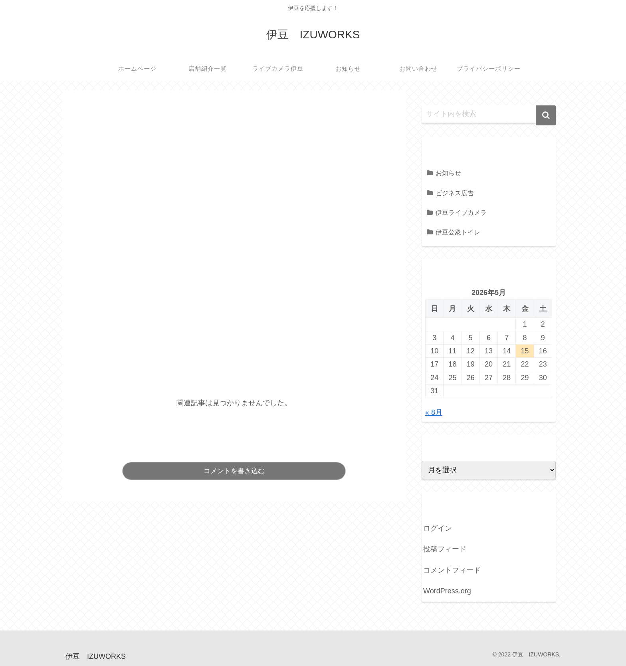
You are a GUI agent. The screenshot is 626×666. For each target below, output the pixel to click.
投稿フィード (444, 549)
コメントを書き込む (234, 471)
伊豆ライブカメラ (461, 212)
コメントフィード (452, 570)
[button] (546, 115)
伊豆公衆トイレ (458, 232)
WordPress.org (447, 591)
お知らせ (448, 172)
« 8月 (433, 412)
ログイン (437, 528)
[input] (489, 114)
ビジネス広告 (455, 192)
